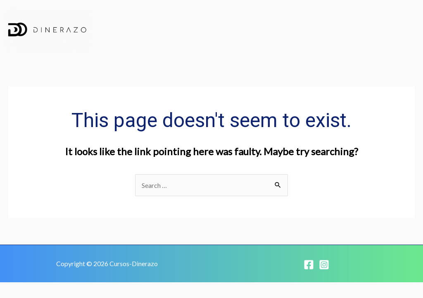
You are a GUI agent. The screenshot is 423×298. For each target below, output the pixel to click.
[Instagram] (324, 265)
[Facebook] (309, 265)
